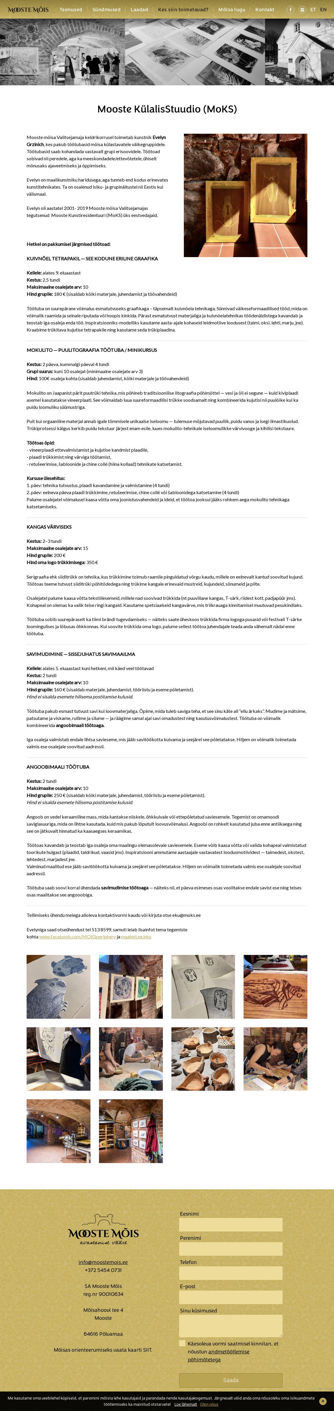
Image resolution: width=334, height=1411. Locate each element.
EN (323, 9)
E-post (187, 1286)
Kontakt (265, 9)
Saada (231, 1380)
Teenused (71, 9)
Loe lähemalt (185, 1404)
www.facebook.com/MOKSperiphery (77, 936)
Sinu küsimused (198, 1310)
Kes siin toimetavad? (183, 9)
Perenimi (190, 1238)
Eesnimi (189, 1213)
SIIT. (148, 1349)
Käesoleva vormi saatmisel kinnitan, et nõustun (233, 1351)
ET (313, 9)
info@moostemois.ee (103, 1262)
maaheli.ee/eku (136, 936)
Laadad (139, 9)
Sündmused (107, 9)
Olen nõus (209, 1404)
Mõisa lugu (231, 9)
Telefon (188, 1262)
